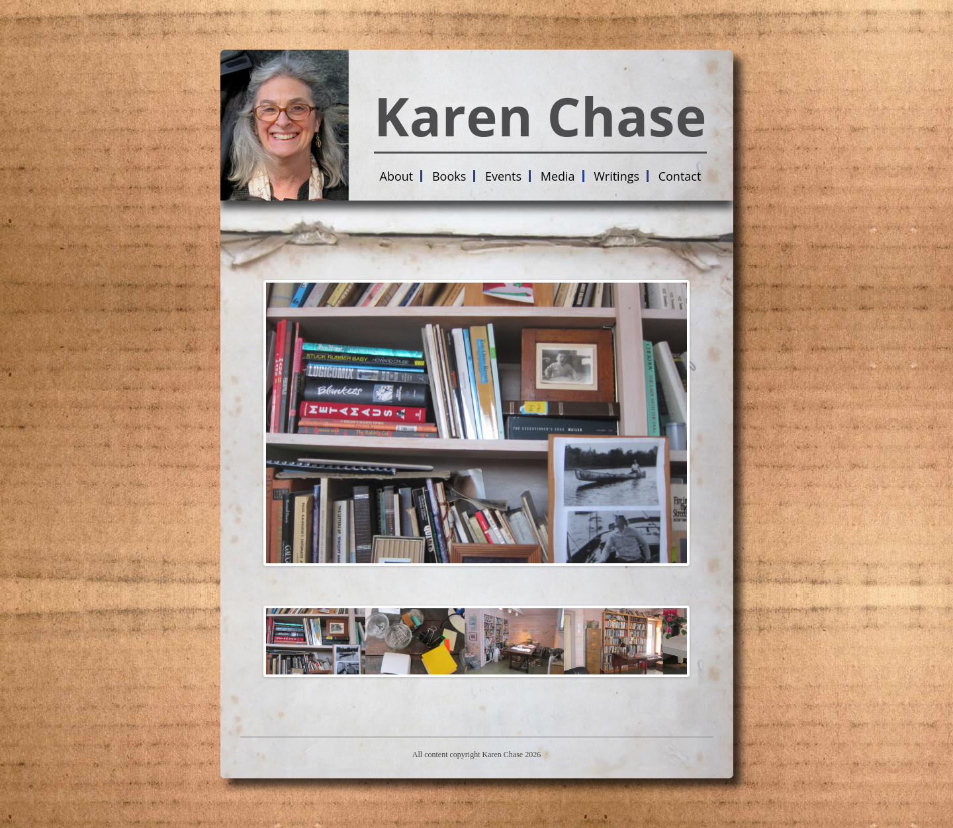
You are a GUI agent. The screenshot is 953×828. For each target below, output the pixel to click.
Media (558, 176)
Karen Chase (540, 115)
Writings (616, 176)
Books (449, 176)
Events (503, 176)
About (397, 176)
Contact (680, 176)
